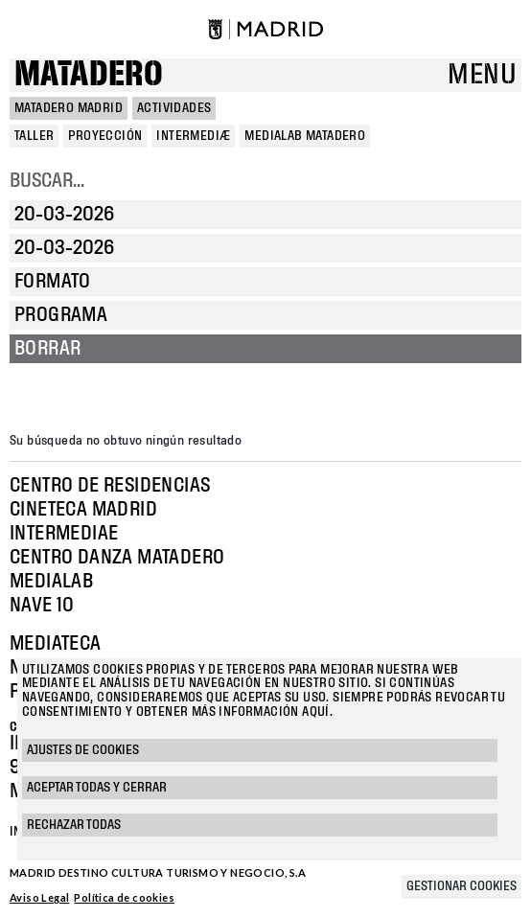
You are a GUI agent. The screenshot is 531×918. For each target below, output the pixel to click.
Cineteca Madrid (83, 509)
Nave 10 (42, 605)
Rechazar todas (74, 825)
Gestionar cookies (461, 886)
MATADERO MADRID (68, 108)
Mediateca (56, 644)
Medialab (51, 581)
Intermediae (64, 533)
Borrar (47, 348)
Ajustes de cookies (83, 750)
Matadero (88, 75)
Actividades (174, 108)
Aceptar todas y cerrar (97, 787)
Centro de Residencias (110, 485)
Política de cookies (124, 897)
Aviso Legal (39, 897)
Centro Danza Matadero (117, 557)
